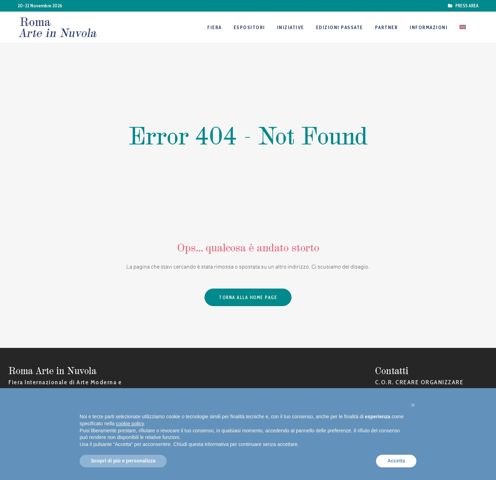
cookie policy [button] (130, 423)
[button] (412, 405)
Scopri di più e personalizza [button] (123, 461)
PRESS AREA (465, 5)
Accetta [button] (396, 461)
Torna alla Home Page (248, 297)
